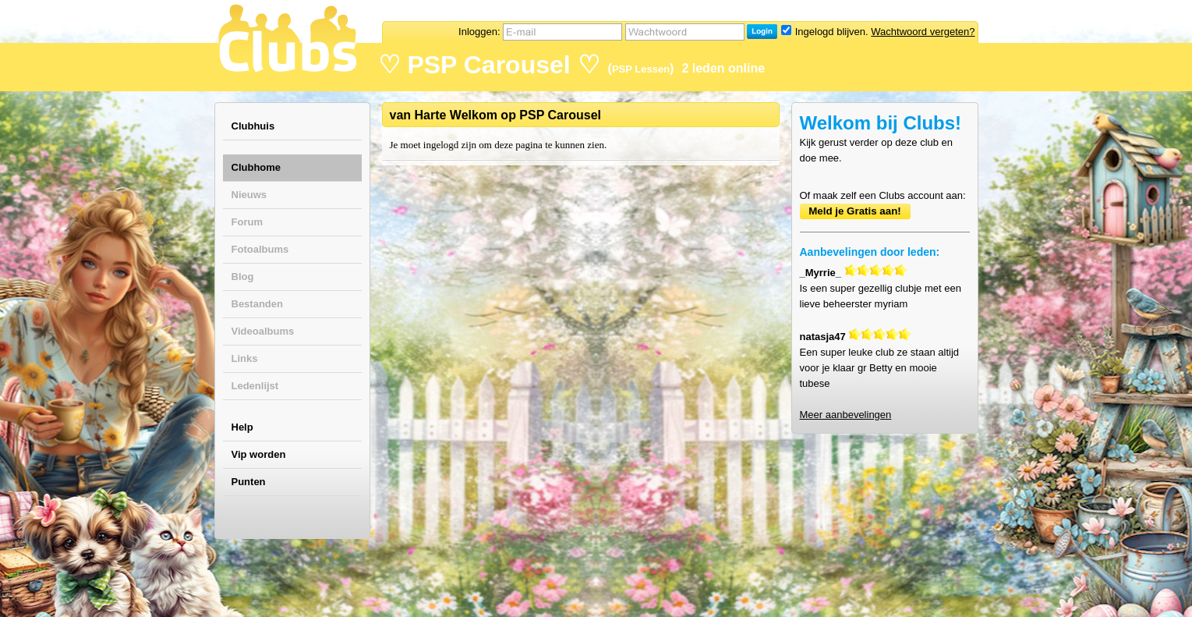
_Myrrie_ (820, 272)
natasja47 (823, 336)
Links (245, 358)
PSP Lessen (641, 69)
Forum (247, 222)
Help (242, 427)
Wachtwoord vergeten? (922, 31)
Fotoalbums (260, 249)
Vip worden (259, 454)
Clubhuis (253, 126)
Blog (243, 276)
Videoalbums (263, 331)
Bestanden (257, 304)
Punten (249, 482)
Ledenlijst (255, 386)
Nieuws (249, 194)
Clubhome (256, 167)
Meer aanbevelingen (846, 414)
